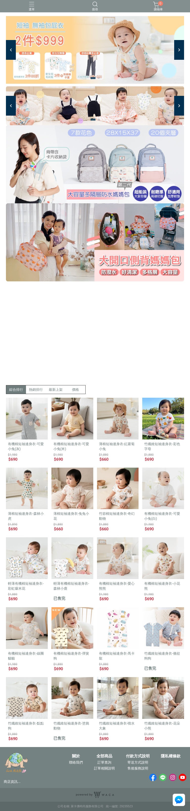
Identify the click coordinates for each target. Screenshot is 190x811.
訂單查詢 (104, 762)
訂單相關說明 (104, 768)
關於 (76, 756)
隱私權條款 (171, 756)
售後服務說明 (137, 768)
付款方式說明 (138, 756)
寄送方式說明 (137, 762)
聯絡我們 (76, 762)
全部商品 (104, 756)
